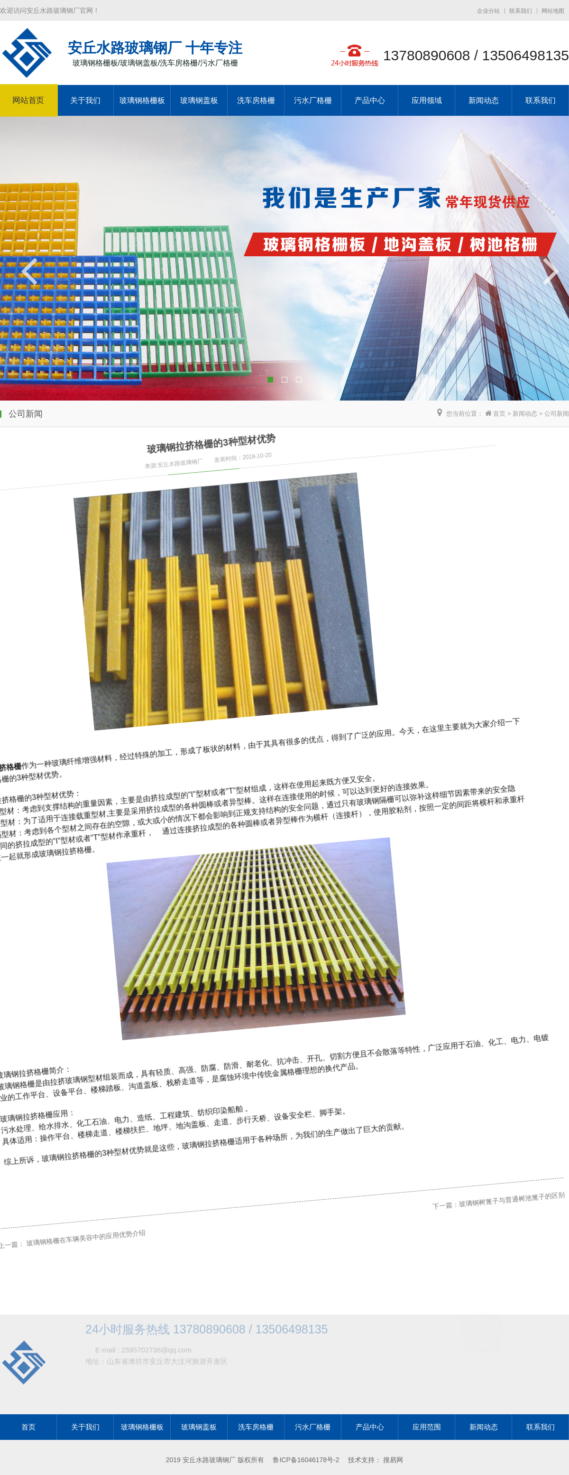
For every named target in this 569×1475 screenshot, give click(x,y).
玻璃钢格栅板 (142, 100)
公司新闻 (556, 413)
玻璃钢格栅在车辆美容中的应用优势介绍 (71, 1212)
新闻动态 (483, 100)
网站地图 (552, 11)
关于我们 (85, 100)
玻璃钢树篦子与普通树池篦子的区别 (465, 1042)
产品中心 (370, 100)
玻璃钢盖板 (199, 100)
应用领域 (427, 100)
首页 (499, 413)
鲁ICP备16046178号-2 (306, 1460)
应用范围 (427, 1427)
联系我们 (520, 11)
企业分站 (488, 11)
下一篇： (404, 1068)
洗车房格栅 (256, 100)
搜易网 (393, 1460)
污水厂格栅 (313, 100)
